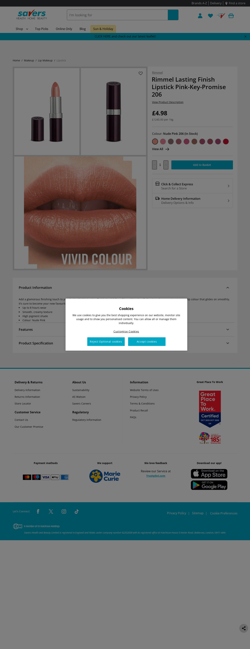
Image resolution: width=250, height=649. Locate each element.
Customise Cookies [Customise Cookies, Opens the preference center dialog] (126, 331)
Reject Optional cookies (106, 341)
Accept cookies (147, 341)
